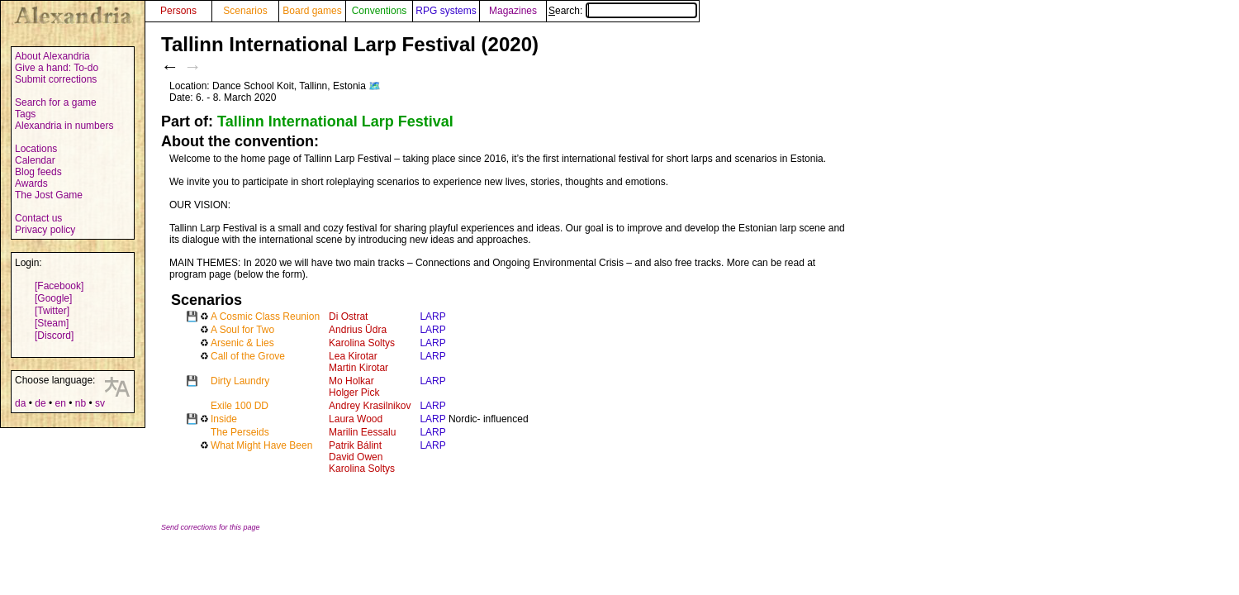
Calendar (35, 160)
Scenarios (245, 11)
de (40, 403)
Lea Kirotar (353, 356)
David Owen (355, 457)
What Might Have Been (261, 445)
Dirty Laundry (240, 381)
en (60, 403)
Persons (178, 11)
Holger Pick (354, 392)
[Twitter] (52, 311)
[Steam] (52, 323)
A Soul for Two (242, 330)
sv (100, 403)
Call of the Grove (248, 356)
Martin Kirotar (358, 368)
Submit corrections (56, 79)
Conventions (379, 11)
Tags (25, 114)
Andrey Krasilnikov (370, 406)
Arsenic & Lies (242, 343)
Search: (622, 11)
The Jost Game (49, 195)
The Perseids (240, 432)
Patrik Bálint (355, 445)
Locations (36, 149)
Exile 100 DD (239, 406)
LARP (432, 316)
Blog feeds (38, 172)
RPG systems (445, 11)
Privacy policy (45, 230)
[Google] (53, 298)
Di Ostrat (348, 316)
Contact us (38, 218)
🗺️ (374, 86)
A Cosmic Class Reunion (265, 316)
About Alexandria (52, 56)
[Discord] (54, 335)
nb (80, 403)
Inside (224, 419)
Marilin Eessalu (362, 432)
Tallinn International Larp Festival (335, 121)
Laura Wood (355, 419)
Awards (31, 183)
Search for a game (56, 102)
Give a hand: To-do (56, 68)
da (20, 403)
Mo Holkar (351, 381)
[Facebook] (59, 286)
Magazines (513, 11)
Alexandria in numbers (64, 125)
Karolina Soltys (362, 343)
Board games (311, 11)
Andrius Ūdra (358, 330)
